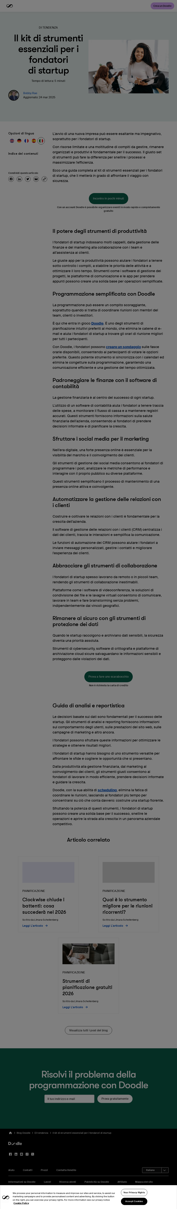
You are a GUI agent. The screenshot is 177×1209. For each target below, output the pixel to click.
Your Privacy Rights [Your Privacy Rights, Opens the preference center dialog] (134, 1198)
